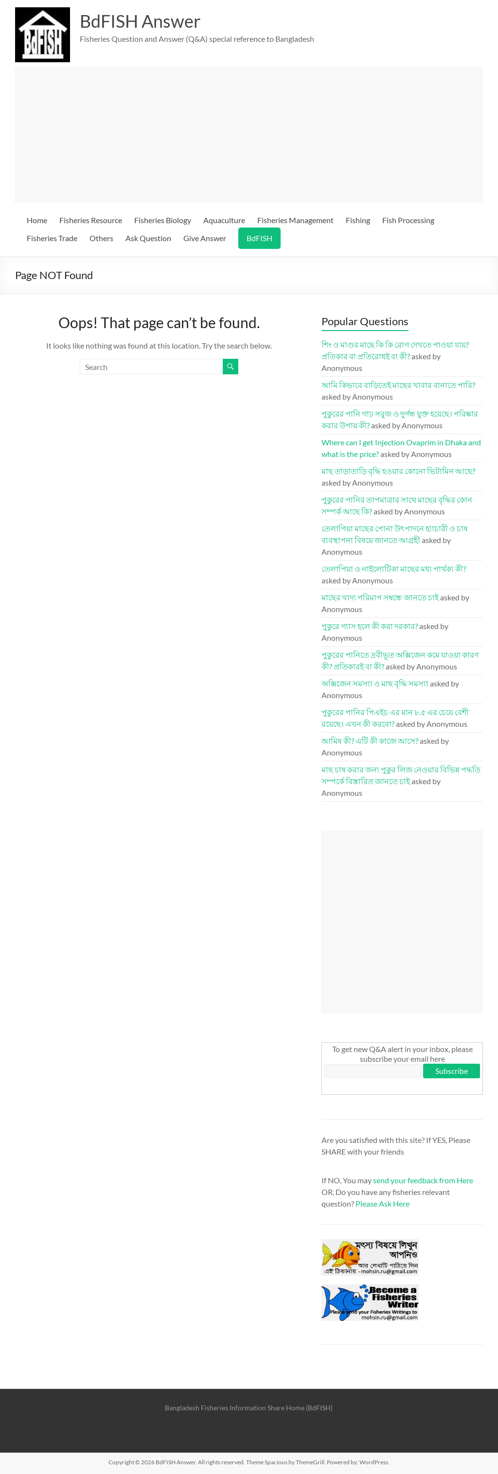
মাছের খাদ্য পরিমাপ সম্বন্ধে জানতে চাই (380, 597)
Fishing (358, 220)
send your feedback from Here (423, 1180)
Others (101, 238)
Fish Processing (408, 220)
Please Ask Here (382, 1203)
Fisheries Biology (162, 220)
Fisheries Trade (52, 238)
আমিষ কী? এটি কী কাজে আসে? (369, 740)
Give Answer (204, 238)
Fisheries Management (295, 220)
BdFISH (259, 238)
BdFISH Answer (140, 21)
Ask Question (148, 238)
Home (37, 220)
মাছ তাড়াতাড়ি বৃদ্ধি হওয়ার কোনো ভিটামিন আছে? (398, 470)
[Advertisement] (249, 135)
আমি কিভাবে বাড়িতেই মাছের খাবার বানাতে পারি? (398, 384)
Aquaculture (224, 220)
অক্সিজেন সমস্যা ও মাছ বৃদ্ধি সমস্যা (374, 683)
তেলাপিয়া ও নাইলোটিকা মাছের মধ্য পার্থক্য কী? (393, 568)
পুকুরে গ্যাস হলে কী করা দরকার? (369, 626)
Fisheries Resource (90, 220)
